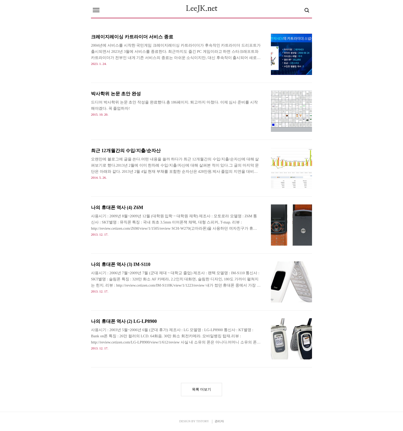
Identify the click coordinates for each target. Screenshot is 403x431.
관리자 (219, 421)
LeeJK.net (201, 8)
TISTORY (202, 421)
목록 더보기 (201, 389)
